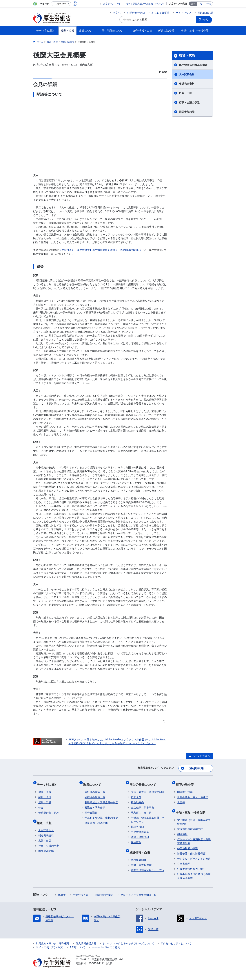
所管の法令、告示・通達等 (192, 793)
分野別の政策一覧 (95, 787)
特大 (209, 3)
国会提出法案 (185, 787)
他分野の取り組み (48, 808)
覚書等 (181, 798)
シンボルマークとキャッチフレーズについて (128, 936)
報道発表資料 (186, 83)
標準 (193, 3)
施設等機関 (137, 822)
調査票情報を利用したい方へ (147, 863)
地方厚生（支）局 (141, 808)
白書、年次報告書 (141, 857)
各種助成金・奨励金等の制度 (101, 798)
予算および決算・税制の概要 (101, 813)
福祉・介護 (44, 793)
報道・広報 (187, 56)
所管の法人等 (80, 887)
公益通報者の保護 (187, 841)
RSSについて (77, 940)
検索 (206, 19)
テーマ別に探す (48, 781)
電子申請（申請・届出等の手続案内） (194, 814)
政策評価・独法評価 (96, 818)
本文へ (117, 12)
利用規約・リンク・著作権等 (52, 936)
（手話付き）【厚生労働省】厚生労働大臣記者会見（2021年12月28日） (102, 249)
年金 (40, 803)
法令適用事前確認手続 (190, 821)
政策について (93, 781)
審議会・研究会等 (95, 803)
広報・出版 (185, 93)
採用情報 (136, 838)
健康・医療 (44, 787)
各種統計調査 (138, 852)
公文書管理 (183, 856)
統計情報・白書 (141, 846)
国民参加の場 (205, 12)
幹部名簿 (136, 793)
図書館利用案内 (104, 887)
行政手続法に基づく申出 (191, 861)
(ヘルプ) (160, 3)
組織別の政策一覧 (95, 793)
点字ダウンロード (112, 3)
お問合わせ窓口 (136, 12)
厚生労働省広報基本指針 (193, 64)
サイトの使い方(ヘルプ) (49, 940)
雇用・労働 (44, 798)
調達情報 (182, 827)
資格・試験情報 (140, 832)
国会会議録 (91, 808)
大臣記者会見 (186, 74)
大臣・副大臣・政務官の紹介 (147, 787)
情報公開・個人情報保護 (191, 846)
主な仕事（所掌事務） (144, 803)
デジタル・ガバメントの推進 (194, 851)
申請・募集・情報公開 (192, 806)
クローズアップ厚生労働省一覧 (138, 887)
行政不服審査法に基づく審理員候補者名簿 (194, 868)
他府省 (62, 887)
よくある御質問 (160, 12)
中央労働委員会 (140, 827)
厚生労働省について (144, 781)
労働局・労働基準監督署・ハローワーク (147, 815)
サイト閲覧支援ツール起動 (139, 3)
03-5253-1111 (97, 956)
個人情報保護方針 (86, 936)
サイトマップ (183, 12)
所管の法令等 (186, 781)
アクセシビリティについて (176, 936)
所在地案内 (137, 798)
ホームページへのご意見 (106, 940)
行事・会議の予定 (189, 102)
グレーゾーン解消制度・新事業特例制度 (194, 834)
